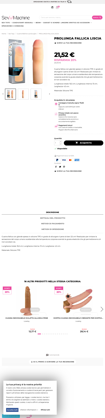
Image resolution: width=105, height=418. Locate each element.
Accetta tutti (12, 410)
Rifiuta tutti (45, 410)
